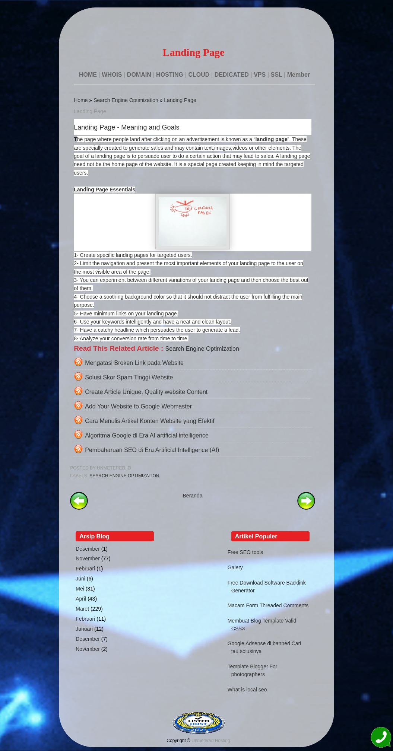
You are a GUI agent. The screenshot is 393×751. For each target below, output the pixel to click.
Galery (235, 567)
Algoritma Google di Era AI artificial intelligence (147, 435)
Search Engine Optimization (126, 100)
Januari (84, 629)
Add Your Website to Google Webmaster (138, 406)
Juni (80, 579)
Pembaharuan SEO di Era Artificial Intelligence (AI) (152, 450)
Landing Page (180, 100)
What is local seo (247, 690)
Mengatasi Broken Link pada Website (134, 363)
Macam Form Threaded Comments (268, 605)
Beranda (193, 496)
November (88, 558)
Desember (88, 549)
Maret (82, 609)
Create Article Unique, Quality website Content (146, 392)
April (81, 599)
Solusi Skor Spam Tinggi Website (129, 377)
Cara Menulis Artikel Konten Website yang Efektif (149, 421)
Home (81, 100)
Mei (80, 589)
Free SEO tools (245, 552)
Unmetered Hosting (210, 740)
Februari (85, 569)
